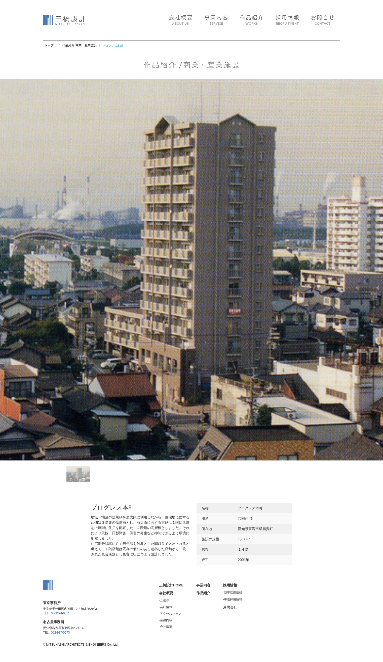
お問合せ (230, 607)
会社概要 (166, 593)
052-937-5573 (60, 632)
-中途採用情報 (232, 599)
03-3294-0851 (60, 613)
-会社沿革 (165, 626)
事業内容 (203, 585)
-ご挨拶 (164, 600)
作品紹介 (203, 593)
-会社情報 (165, 607)
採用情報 (230, 585)
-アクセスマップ (170, 613)
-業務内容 (165, 620)
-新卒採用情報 (232, 592)
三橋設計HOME (171, 585)
